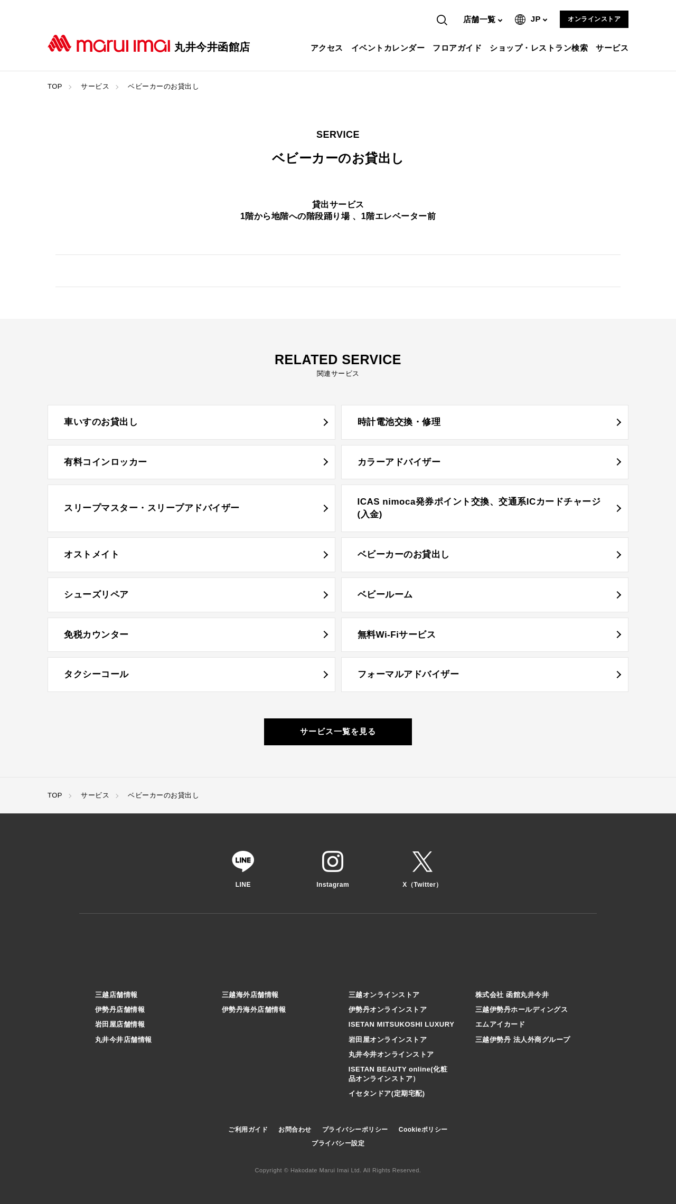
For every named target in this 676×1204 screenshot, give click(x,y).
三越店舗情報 (116, 995)
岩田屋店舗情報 (120, 1024)
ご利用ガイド (248, 1129)
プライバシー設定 (338, 1143)
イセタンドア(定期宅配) (387, 1093)
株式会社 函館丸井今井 (512, 995)
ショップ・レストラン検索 (540, 47)
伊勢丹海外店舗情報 (254, 1009)
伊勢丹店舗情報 (120, 1009)
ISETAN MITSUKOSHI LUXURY (402, 1024)
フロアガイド (458, 47)
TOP (55, 86)
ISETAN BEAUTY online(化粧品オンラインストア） (398, 1074)
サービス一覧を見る (338, 731)
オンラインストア (594, 19)
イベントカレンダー (389, 47)
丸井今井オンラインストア (391, 1054)
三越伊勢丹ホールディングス (521, 1009)
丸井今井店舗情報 (123, 1040)
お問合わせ (295, 1129)
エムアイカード (500, 1024)
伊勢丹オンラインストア (388, 1009)
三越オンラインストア (384, 995)
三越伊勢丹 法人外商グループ (522, 1040)
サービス (613, 47)
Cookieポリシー (423, 1129)
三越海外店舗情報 (250, 995)
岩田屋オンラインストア (388, 1040)
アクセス (328, 47)
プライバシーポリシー (355, 1129)
